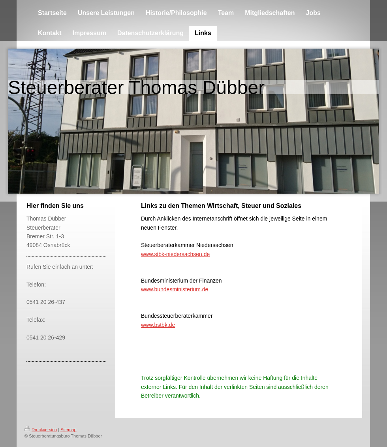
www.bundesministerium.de (174, 289)
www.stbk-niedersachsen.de (175, 254)
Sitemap (68, 429)
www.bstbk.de (158, 325)
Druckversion (40, 429)
